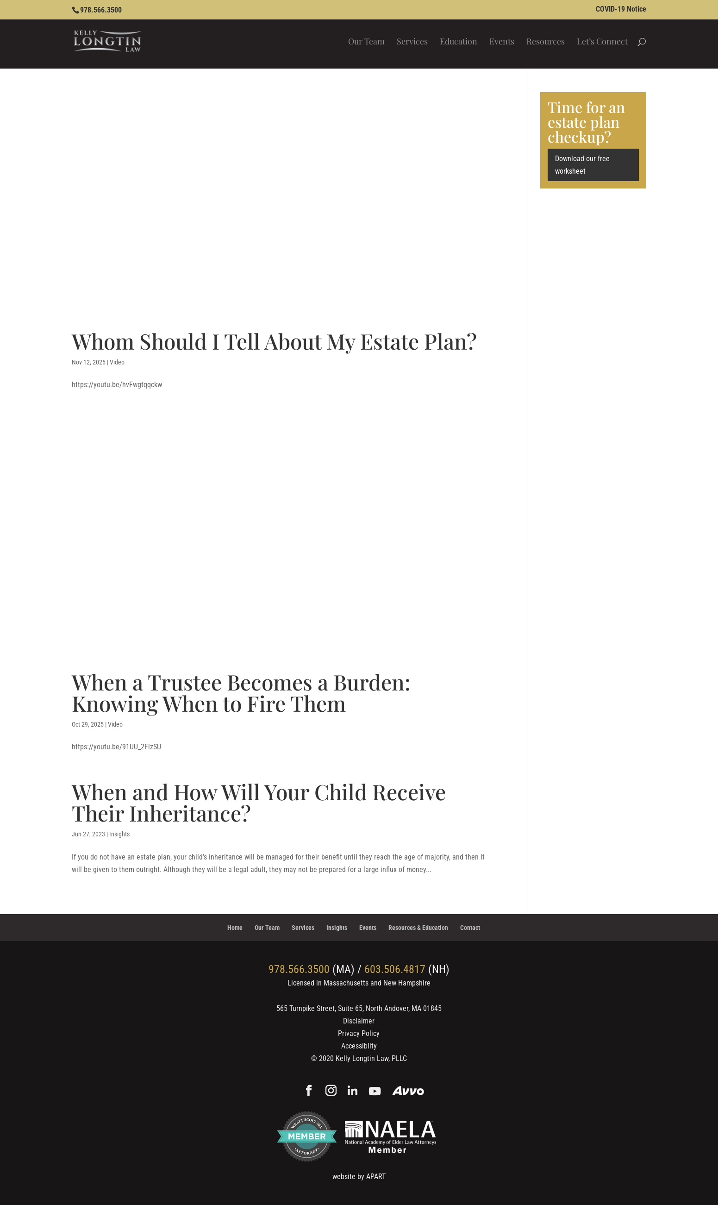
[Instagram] (331, 1091)
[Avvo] (408, 1092)
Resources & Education (418, 927)
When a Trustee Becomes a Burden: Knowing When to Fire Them (241, 692)
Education (458, 42)
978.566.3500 (101, 10)
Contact (470, 927)
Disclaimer (359, 1021)
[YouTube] (374, 1092)
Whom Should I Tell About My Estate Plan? (274, 340)
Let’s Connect (602, 42)
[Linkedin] (352, 1092)
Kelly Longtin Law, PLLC (371, 1058)
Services (412, 42)
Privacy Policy (359, 1033)
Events (501, 42)
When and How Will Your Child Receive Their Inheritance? (259, 802)
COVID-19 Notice (621, 9)
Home (235, 927)
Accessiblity (359, 1046)
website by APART (359, 1176)
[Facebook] (308, 1091)
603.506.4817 (394, 969)
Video (117, 362)
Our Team (366, 42)
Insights (119, 834)
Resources (545, 42)
